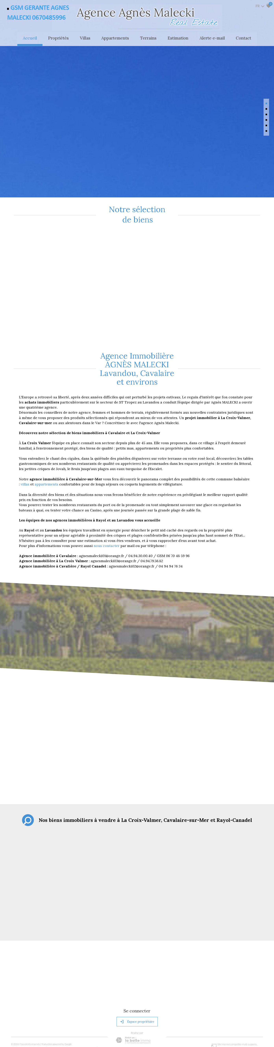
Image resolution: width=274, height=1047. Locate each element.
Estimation (178, 37)
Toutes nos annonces (83, 1007)
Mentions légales (32, 1007)
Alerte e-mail (213, 37)
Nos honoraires (49, 1007)
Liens (61, 1007)
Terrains (148, 37)
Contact (244, 37)
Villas (85, 37)
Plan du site (16, 1007)
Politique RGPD (103, 1007)
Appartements (115, 37)
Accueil (29, 37)
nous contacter (106, 506)
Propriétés (57, 37)
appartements (47, 444)
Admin (68, 1007)
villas (25, 444)
